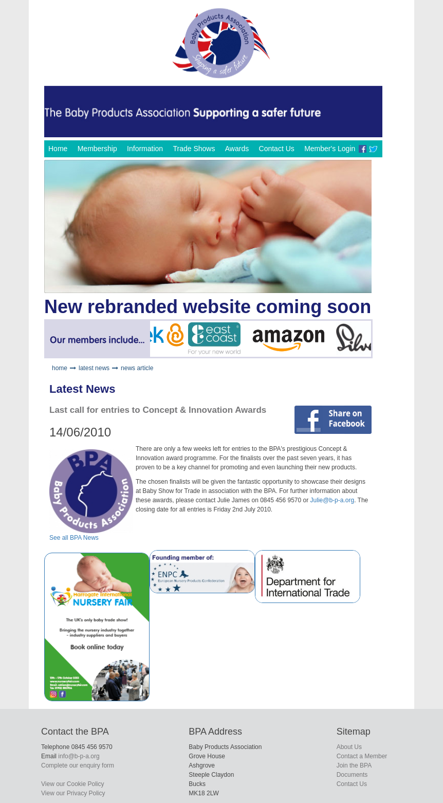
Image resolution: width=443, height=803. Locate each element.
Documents (352, 774)
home (59, 368)
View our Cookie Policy (72, 784)
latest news (94, 368)
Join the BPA (354, 765)
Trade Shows (194, 148)
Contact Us (276, 148)
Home (57, 148)
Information (145, 148)
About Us (349, 747)
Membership (97, 148)
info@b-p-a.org (78, 756)
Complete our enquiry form (77, 765)
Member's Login (329, 148)
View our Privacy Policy (73, 793)
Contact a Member (362, 756)
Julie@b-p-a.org (332, 500)
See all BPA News (74, 537)
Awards (237, 148)
